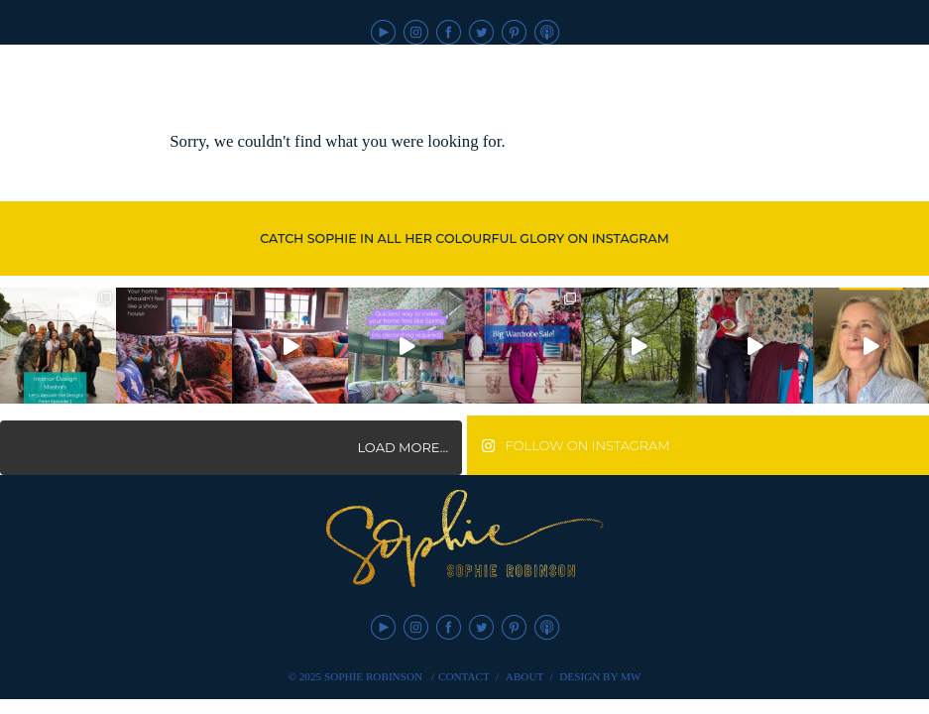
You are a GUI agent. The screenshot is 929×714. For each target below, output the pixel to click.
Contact (464, 676)
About (525, 676)
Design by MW (599, 676)
